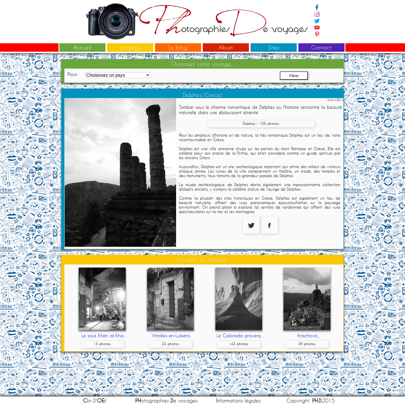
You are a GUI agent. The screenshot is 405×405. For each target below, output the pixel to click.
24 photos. (170, 343)
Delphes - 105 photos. (261, 123)
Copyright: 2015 (310, 401)
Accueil (82, 47)
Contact (321, 47)
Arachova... (308, 335)
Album (226, 47)
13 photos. (102, 343)
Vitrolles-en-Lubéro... (172, 335)
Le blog (178, 47)
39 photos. (307, 343)
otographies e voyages (166, 401)
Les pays (130, 47)
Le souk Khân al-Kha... (103, 335)
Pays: (73, 74)
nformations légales (238, 401)
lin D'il (94, 401)
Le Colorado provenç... (240, 335)
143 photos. (239, 343)
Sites (273, 47)
